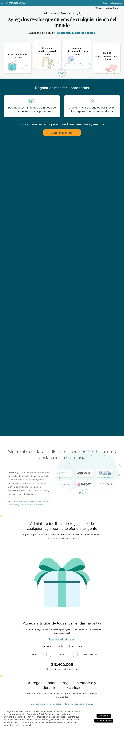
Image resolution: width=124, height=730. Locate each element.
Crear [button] (104, 3)
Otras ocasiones (89, 654)
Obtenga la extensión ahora (62, 639)
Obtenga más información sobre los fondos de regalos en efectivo (62, 704)
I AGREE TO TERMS (104, 720)
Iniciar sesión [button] (116, 3)
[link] (17, 58)
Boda (34, 654)
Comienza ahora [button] (62, 133)
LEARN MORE (104, 715)
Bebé (62, 654)
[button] (109, 8)
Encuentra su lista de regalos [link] (76, 33)
